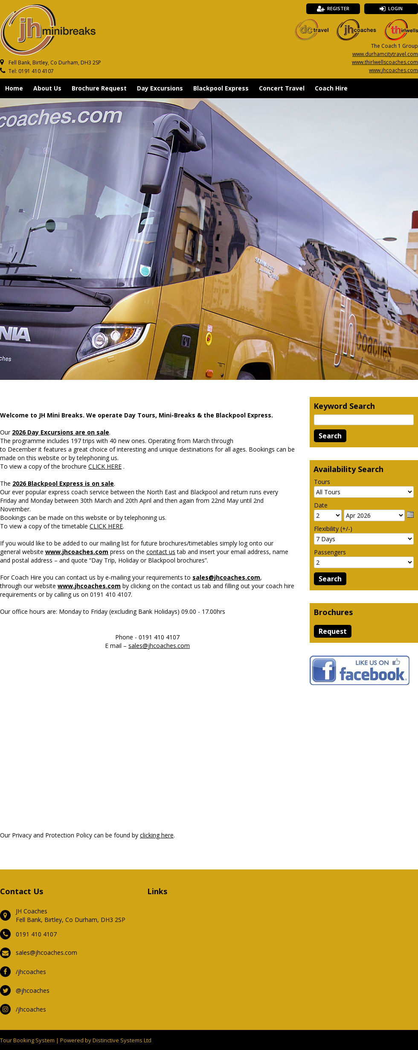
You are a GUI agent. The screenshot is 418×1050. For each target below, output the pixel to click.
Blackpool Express (221, 88)
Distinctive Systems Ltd (122, 1040)
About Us (47, 88)
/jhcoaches (31, 972)
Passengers (330, 552)
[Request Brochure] (332, 631)
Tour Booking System (27, 1040)
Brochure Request (99, 88)
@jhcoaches (32, 990)
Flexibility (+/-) (333, 529)
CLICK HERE (105, 466)
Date (321, 505)
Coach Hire (331, 88)
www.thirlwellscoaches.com (385, 62)
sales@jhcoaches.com (159, 646)
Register (338, 8)
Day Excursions (160, 88)
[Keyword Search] (364, 419)
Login (395, 8)
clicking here (157, 835)
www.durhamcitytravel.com (385, 54)
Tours (322, 482)
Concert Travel (282, 88)
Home (14, 88)
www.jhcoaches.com (393, 70)
